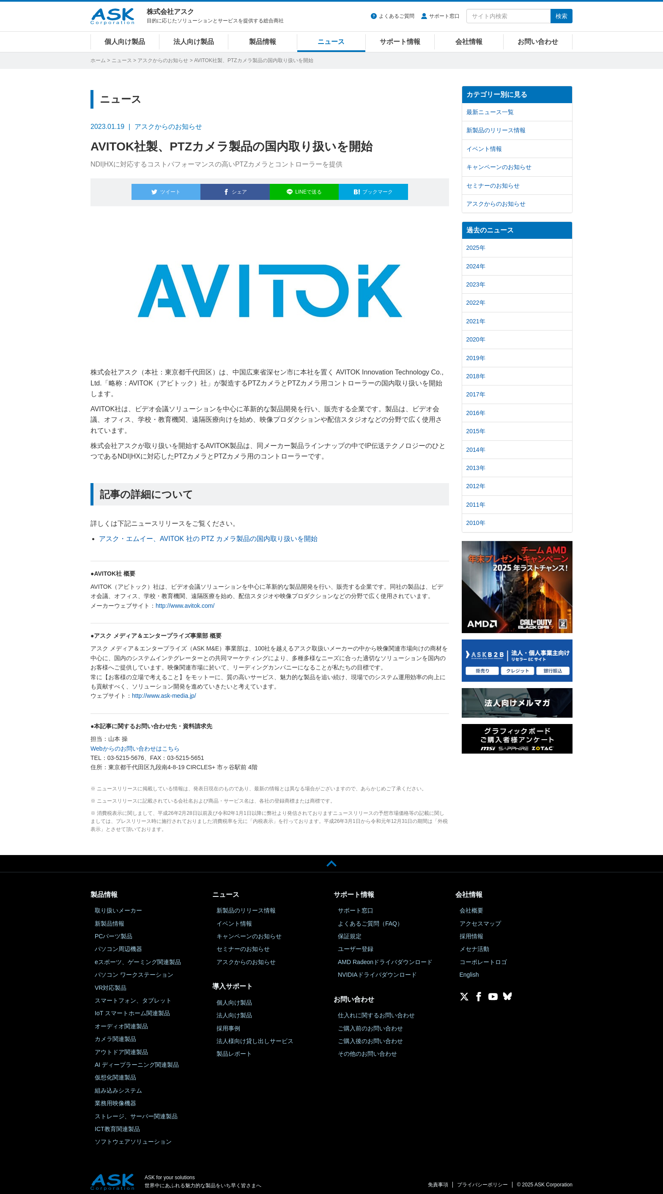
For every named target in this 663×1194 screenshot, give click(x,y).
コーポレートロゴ (483, 957)
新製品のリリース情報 (496, 130)
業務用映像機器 (115, 1098)
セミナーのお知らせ (493, 185)
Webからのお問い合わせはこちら (135, 743)
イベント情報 (484, 148)
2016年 (475, 413)
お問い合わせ (538, 41)
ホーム (98, 60)
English (469, 970)
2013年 (475, 467)
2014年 (475, 449)
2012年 (475, 486)
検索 (561, 16)
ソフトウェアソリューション (133, 1137)
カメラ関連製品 (115, 1034)
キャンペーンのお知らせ (498, 167)
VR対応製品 (110, 982)
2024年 (475, 266)
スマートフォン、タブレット (133, 995)
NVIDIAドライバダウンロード (377, 970)
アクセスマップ (480, 918)
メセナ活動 (474, 944)
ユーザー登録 (355, 944)
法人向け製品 (193, 41)
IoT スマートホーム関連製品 (132, 1008)
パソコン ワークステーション (134, 970)
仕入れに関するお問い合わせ (376, 1010)
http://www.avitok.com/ (185, 600)
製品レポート (234, 1049)
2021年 (475, 321)
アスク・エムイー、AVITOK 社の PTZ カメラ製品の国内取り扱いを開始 (208, 533)
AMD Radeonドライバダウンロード (385, 957)
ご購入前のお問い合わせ (370, 1023)
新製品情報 (109, 918)
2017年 (475, 394)
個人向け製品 (124, 41)
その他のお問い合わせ (367, 1049)
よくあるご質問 (396, 16)
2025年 (475, 247)
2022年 (475, 302)
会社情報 (468, 41)
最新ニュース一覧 (490, 112)
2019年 (475, 358)
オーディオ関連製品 (121, 1021)
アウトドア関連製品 (121, 1047)
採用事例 (228, 1023)
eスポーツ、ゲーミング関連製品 (138, 957)
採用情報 (471, 931)
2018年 (475, 376)
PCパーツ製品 (113, 931)
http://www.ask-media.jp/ (164, 691)
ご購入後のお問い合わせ (370, 1036)
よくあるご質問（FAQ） (370, 918)
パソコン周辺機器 (118, 944)
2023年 (475, 284)
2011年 (475, 504)
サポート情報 (400, 41)
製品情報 (262, 41)
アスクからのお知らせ (162, 60)
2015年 (475, 431)
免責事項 (438, 1180)
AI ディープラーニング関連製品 (137, 1059)
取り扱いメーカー (118, 905)
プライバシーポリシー (482, 1180)
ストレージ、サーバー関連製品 (136, 1111)
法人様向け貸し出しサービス (254, 1036)
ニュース (331, 41)
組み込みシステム (118, 1085)
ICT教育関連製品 (117, 1123)
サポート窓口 (444, 16)
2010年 (475, 522)
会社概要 (471, 905)
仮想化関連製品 (115, 1072)
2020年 (475, 339)
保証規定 (350, 931)
